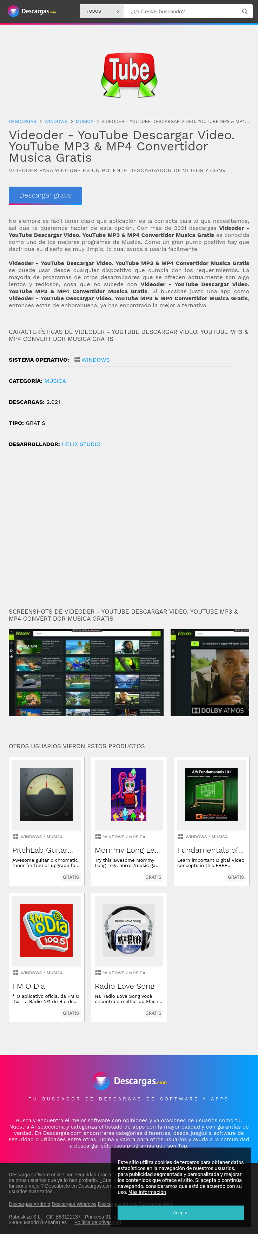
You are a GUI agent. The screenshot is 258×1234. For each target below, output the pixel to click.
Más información (147, 1192)
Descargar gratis (45, 195)
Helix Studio (81, 444)
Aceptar (181, 1212)
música (55, 380)
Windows (95, 359)
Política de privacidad (97, 1222)
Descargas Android (29, 1204)
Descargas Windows (74, 1204)
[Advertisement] (129, 532)
